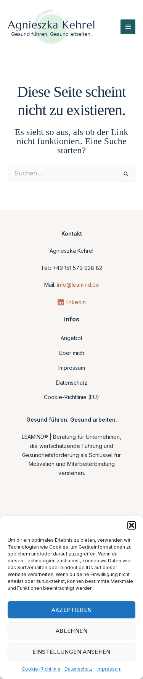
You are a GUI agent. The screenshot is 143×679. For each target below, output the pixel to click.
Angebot (71, 338)
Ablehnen (71, 630)
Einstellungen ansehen (71, 651)
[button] (131, 525)
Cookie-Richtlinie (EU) (71, 397)
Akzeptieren (71, 609)
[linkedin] (71, 302)
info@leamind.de (78, 284)
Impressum (109, 669)
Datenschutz (78, 669)
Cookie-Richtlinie (41, 669)
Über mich (71, 353)
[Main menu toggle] (128, 26)
